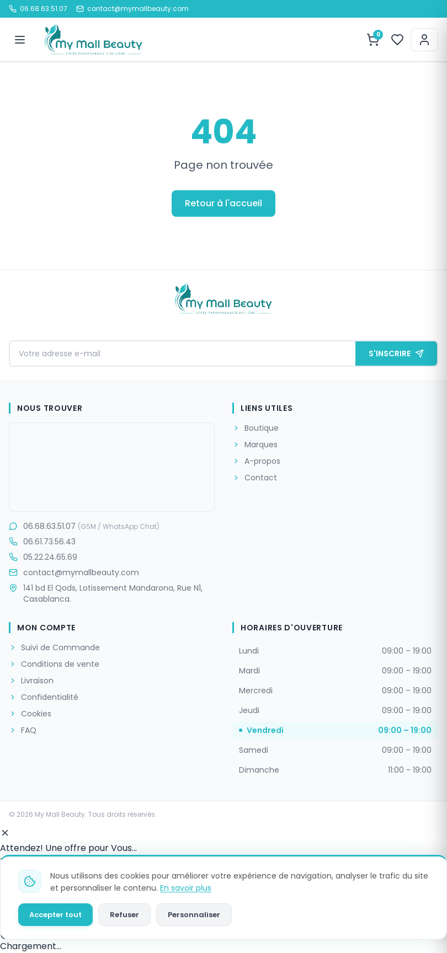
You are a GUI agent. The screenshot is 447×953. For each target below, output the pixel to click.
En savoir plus (185, 887)
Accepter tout (55, 914)
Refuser (124, 914)
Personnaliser (194, 914)
